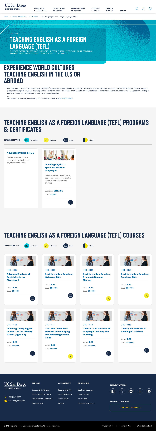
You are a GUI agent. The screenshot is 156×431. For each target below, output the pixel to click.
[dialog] (148, 423)
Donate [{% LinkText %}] (61, 403)
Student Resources (85, 390)
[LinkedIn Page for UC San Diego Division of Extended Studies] (140, 391)
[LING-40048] (59, 279)
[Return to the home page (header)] (15, 6)
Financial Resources (86, 403)
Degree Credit (38, 403)
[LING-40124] (21, 336)
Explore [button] (36, 383)
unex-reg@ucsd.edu (14, 401)
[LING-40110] (97, 336)
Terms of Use (125, 426)
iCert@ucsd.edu (66, 98)
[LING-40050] (135, 279)
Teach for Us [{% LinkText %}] (63, 399)
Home (6, 17)
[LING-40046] (135, 336)
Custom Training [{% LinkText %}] (65, 394)
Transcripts (83, 399)
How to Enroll (84, 394)
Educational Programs (41, 394)
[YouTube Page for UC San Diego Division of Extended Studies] (149, 391)
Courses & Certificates (19, 17)
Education (34, 17)
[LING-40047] (97, 279)
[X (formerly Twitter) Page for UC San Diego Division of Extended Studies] (122, 391)
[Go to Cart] (150, 8)
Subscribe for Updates (131, 408)
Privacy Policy (107, 426)
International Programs (42, 399)
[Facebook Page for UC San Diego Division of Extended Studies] (113, 391)
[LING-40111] (59, 336)
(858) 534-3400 (12, 397)
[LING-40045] (21, 279)
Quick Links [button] (83, 383)
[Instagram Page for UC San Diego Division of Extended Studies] (131, 391)
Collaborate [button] (64, 383)
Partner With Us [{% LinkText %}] (65, 390)
